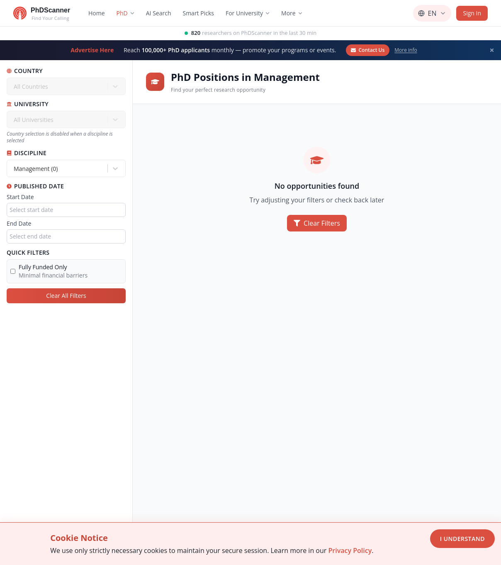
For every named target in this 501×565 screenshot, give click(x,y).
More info (405, 50)
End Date (19, 223)
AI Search (158, 13)
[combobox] (14, 168)
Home (96, 13)
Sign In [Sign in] (472, 13)
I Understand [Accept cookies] (462, 539)
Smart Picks (198, 13)
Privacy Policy (350, 550)
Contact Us (367, 50)
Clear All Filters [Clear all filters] (66, 296)
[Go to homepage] (41, 13)
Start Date (20, 197)
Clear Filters (317, 223)
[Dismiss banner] (492, 50)
